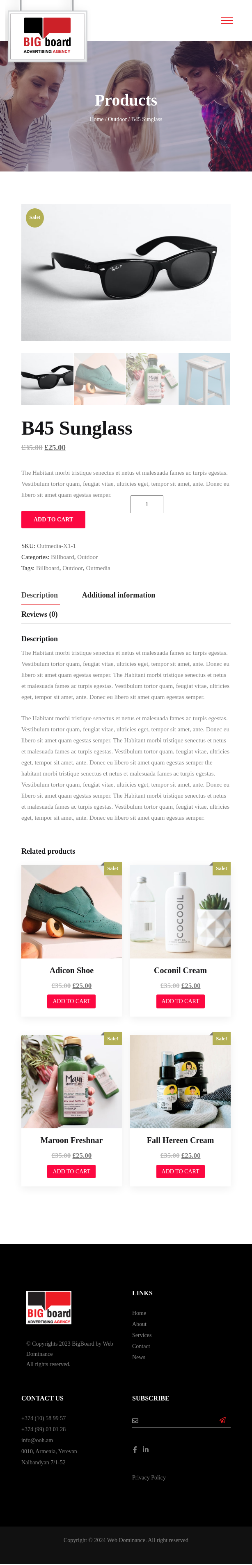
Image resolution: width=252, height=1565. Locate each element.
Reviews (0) (39, 615)
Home (97, 119)
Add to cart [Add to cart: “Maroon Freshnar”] (71, 1172)
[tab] (39, 596)
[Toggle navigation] (227, 20)
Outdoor (117, 119)
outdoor (72, 568)
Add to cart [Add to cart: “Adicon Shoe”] (71, 1002)
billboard (48, 568)
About (139, 1324)
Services (141, 1336)
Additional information (119, 595)
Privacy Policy (149, 1478)
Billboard (62, 557)
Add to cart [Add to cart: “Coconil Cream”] (180, 1002)
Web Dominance (126, 1541)
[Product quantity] (147, 505)
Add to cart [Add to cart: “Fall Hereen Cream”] (180, 1172)
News (138, 1358)
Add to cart (53, 520)
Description (39, 595)
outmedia (98, 568)
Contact (141, 1347)
